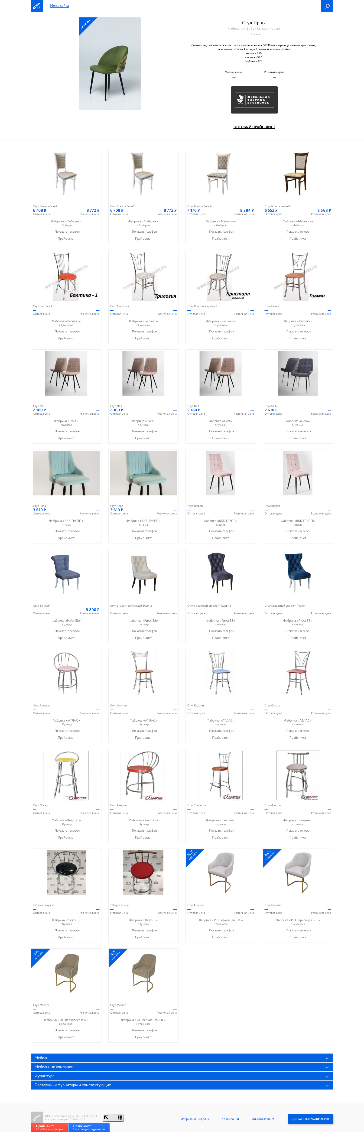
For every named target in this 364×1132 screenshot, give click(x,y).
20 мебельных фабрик (50, 1127)
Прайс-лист (66, 238)
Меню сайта (59, 6)
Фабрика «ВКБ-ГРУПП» (66, 523)
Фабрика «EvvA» (66, 423)
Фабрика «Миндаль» (195, 1119)
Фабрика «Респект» (66, 323)
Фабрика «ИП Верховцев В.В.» (220, 922)
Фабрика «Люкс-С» (66, 922)
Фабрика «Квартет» (66, 822)
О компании (230, 1119)
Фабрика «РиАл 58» (66, 622)
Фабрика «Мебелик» (66, 223)
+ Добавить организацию (310, 1119)
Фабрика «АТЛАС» (66, 722)
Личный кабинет (263, 1119)
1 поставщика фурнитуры (89, 1127)
